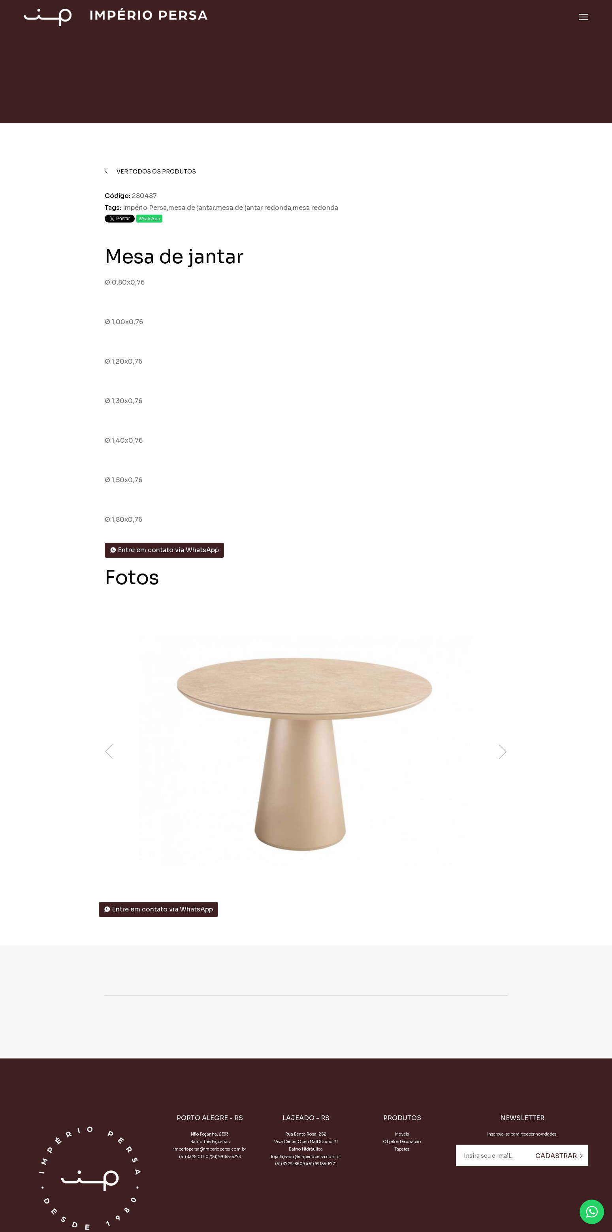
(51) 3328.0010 (194, 1156)
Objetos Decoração (402, 1141)
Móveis (402, 1134)
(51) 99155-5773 (226, 1156)
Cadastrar (559, 1156)
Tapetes (402, 1149)
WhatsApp (149, 218)
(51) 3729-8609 (290, 1163)
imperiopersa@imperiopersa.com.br (209, 1149)
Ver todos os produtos (150, 171)
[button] (306, 866)
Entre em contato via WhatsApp (164, 550)
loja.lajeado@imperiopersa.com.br (306, 1156)
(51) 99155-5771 (322, 1163)
